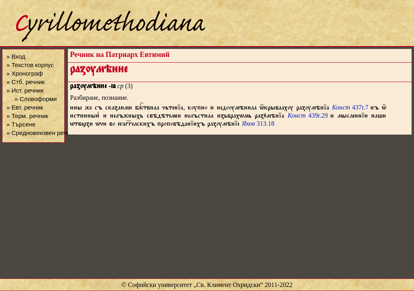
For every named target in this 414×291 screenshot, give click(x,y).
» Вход (15, 56)
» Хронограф (24, 73)
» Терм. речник (27, 115)
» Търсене (21, 124)
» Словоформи (36, 98)
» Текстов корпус (30, 64)
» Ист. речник (25, 90)
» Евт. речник (24, 107)
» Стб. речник (25, 81)
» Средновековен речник (41, 132)
